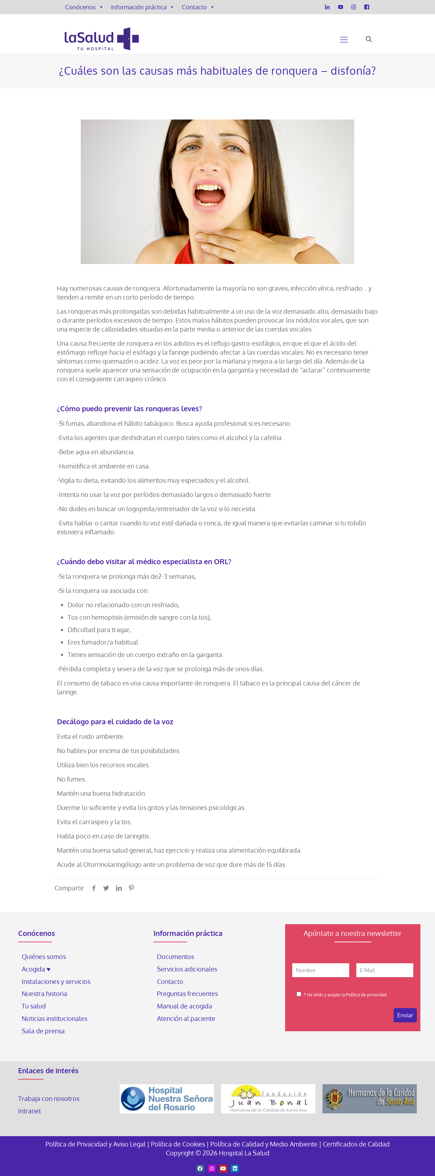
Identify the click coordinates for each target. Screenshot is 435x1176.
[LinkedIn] (327, 7)
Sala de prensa (43, 1031)
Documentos (175, 956)
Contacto (198, 7)
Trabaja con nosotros (48, 1098)
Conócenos (84, 7)
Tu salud (34, 1006)
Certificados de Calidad (356, 1144)
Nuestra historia (44, 993)
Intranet (30, 1111)
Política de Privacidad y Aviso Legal (96, 1144)
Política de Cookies (178, 1144)
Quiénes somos (44, 956)
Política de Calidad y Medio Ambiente (264, 1144)
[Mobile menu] (344, 39)
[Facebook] (366, 7)
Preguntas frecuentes (187, 993)
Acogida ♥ (36, 969)
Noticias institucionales (54, 1018)
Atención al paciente (187, 1018)
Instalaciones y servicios (56, 981)
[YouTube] (340, 7)
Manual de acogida (184, 1006)
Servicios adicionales (187, 969)
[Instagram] (353, 7)
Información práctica (143, 7)
